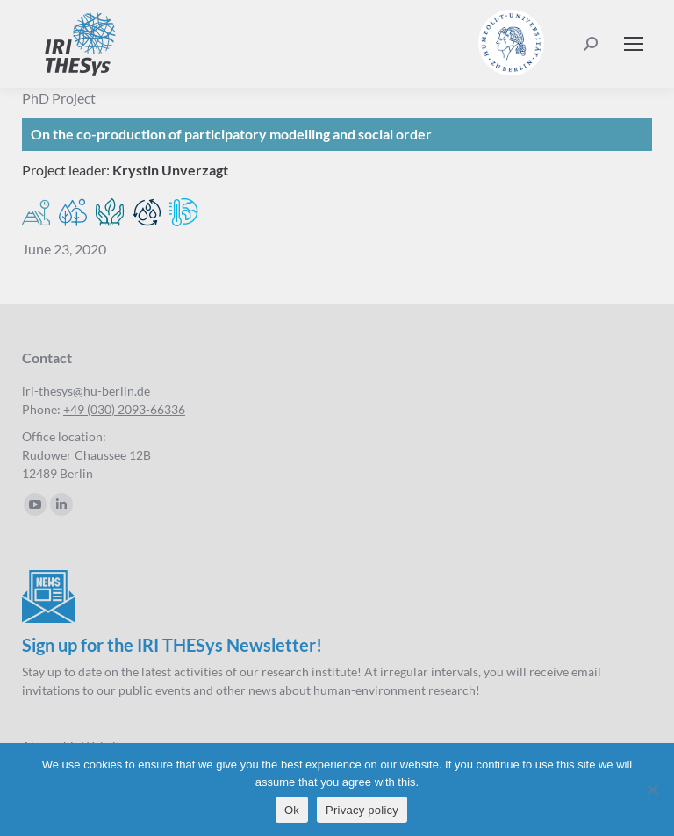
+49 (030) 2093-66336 (124, 409)
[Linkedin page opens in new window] (61, 504)
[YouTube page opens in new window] (35, 504)
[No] (652, 789)
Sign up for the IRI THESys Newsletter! (172, 644)
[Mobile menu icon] (633, 44)
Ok (291, 810)
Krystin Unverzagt (170, 169)
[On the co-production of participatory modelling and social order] (337, 134)
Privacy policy (362, 810)
